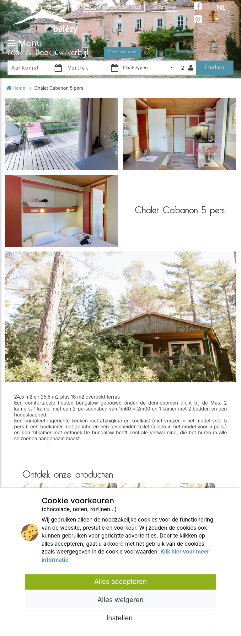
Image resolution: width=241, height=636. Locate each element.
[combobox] (148, 68)
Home (16, 88)
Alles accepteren (120, 581)
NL (220, 12)
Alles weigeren (120, 600)
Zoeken (214, 67)
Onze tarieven (122, 52)
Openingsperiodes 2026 (114, 7)
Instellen (120, 618)
